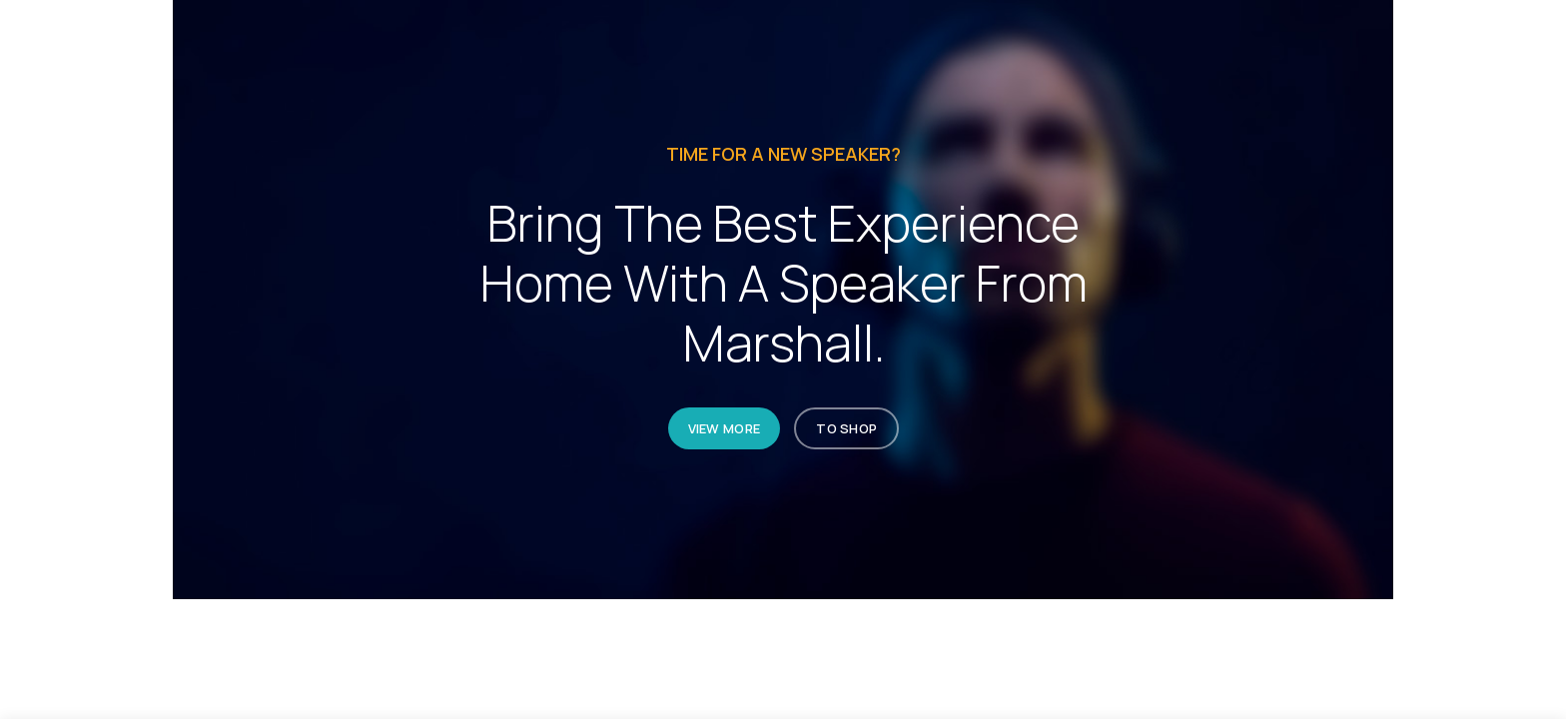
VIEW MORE (723, 428)
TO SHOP (846, 428)
